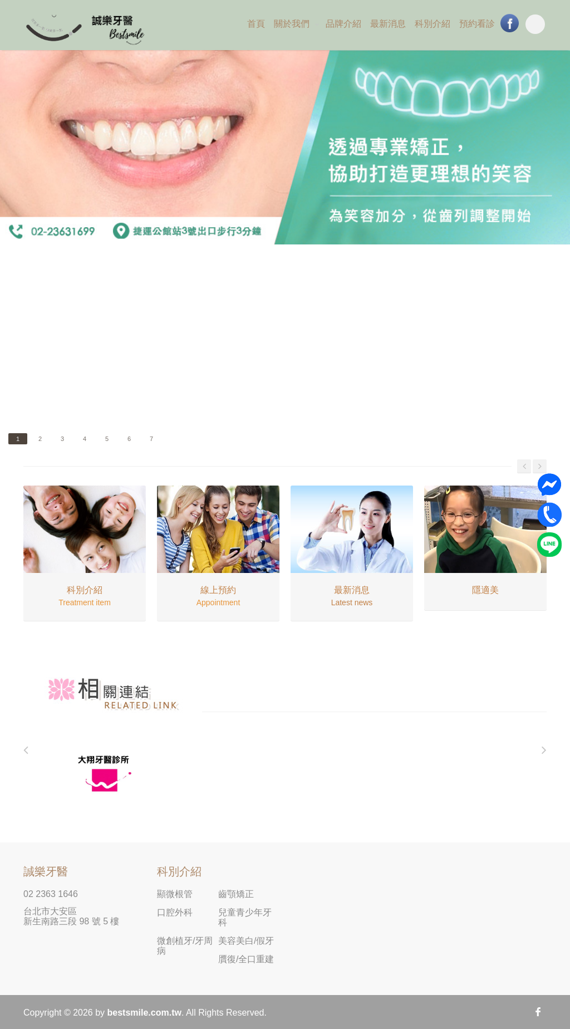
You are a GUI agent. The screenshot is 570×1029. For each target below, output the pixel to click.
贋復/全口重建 (246, 959)
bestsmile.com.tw (144, 1012)
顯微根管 (175, 894)
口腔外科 (175, 912)
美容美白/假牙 (246, 940)
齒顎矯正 (236, 894)
